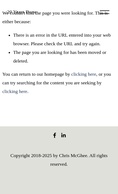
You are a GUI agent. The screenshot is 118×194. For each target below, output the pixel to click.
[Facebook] (54, 135)
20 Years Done (21, 12)
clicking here (83, 74)
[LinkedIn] (63, 135)
